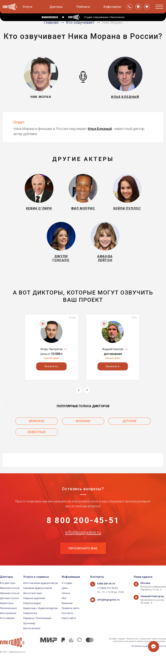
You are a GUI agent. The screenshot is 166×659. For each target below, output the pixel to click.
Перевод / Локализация (37, 618)
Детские (130, 421)
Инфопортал (112, 7)
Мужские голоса (9, 588)
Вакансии (67, 603)
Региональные (8, 608)
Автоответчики (32, 593)
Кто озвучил (7, 618)
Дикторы (56, 7)
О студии (67, 583)
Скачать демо (51, 358)
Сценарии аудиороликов (37, 588)
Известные (37, 432)
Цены (65, 588)
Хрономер (29, 623)
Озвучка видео (32, 603)
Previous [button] (79, 390)
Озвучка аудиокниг (34, 598)
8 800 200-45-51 (83, 520)
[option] (51, 347)
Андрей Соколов (112, 349)
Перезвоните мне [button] (83, 548)
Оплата (66, 593)
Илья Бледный (100, 129)
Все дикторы (7, 583)
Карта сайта (69, 618)
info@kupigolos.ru (83, 532)
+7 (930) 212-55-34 (107, 588)
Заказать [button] (51, 366)
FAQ (64, 598)
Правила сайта (70, 608)
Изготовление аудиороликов (40, 583)
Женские (83, 421)
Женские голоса (9, 593)
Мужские (36, 421)
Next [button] (87, 390)
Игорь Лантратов (51, 349)
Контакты (67, 613)
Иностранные (8, 613)
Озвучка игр (30, 613)
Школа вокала (31, 628)
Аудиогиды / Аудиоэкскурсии (40, 608)
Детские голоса (9, 598)
